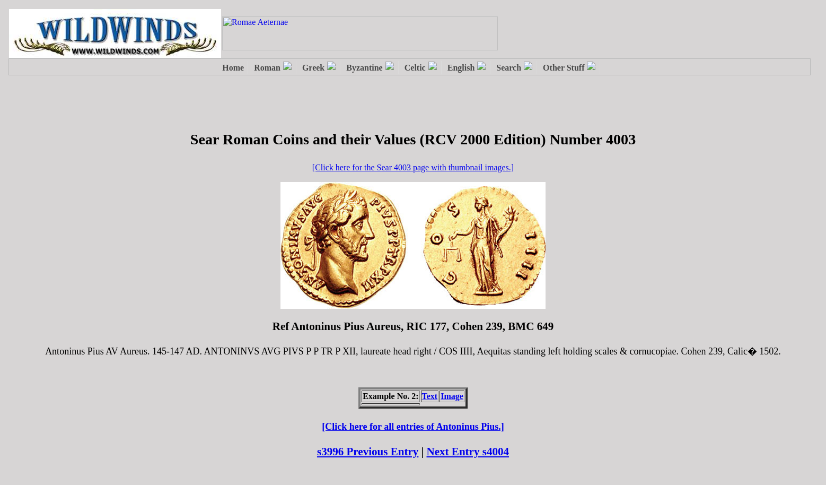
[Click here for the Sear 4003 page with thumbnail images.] (413, 167)
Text (430, 396)
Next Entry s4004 (468, 451)
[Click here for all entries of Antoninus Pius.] (413, 426)
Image (452, 396)
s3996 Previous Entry (367, 451)
